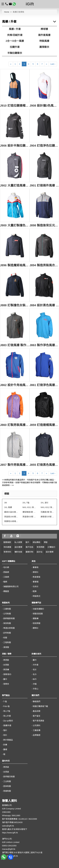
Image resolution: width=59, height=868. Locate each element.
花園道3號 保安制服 (48, 512)
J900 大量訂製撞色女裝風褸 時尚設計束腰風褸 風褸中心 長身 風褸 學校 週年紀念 (15, 225)
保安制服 (7, 623)
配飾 (35, 591)
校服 (5, 638)
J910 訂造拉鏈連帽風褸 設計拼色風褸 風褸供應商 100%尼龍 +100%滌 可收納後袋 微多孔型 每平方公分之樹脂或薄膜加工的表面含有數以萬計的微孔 (15, 105)
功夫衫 (35, 586)
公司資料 (36, 725)
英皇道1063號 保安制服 (11, 517)
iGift (30, 4)
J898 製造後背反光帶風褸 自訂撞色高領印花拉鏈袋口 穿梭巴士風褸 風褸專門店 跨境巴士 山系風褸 (44, 225)
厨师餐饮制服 (9, 776)
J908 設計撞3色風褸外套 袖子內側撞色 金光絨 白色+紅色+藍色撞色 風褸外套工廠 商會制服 (44, 105)
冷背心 (35, 689)
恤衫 (5, 730)
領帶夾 (6, 684)
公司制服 (7, 614)
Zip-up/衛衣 (8, 721)
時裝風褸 (44, 41)
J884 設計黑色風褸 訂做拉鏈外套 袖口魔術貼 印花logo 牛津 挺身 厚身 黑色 (44, 305)
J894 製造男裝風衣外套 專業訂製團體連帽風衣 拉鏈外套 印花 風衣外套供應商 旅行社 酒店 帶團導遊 (44, 265)
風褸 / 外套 (15, 29)
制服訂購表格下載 (40, 706)
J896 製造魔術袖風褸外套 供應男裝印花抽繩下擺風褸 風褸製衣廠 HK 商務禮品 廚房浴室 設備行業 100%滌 (15, 265)
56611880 (16, 815)
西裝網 (6, 572)
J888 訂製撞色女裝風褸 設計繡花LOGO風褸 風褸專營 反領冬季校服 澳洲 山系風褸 (15, 305)
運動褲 (35, 618)
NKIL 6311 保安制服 (29, 507)
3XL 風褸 (8, 507)
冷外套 (35, 665)
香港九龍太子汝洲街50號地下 (14, 829)
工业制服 (7, 781)
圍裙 (5, 749)
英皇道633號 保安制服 (29, 517)
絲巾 (35, 679)
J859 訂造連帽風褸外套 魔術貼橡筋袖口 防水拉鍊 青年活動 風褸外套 (44, 425)
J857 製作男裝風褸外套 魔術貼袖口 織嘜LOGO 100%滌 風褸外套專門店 (15, 464)
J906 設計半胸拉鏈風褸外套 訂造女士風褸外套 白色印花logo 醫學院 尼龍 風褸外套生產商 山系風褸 (15, 145)
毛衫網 (6, 567)
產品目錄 (36, 711)
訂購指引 (51, 547)
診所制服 (7, 633)
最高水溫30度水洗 (11, 512)
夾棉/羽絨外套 (14, 35)
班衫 (5, 735)
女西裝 (6, 665)
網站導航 (36, 542)
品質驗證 (36, 735)
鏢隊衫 (35, 628)
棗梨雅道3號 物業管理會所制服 (29, 512)
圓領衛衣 (44, 47)
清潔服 (6, 647)
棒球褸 (44, 29)
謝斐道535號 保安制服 (48, 517)
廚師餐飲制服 (9, 618)
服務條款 (7, 542)
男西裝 (6, 660)
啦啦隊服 (36, 623)
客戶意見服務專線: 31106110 (14, 819)
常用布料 (7, 552)
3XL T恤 (25, 503)
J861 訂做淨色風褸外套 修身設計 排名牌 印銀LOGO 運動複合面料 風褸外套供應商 (44, 385)
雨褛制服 (7, 791)
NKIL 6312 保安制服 (48, 507)
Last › (52, 64)
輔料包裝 (18, 552)
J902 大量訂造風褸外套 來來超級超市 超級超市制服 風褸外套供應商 (15, 185)
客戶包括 (29, 547)
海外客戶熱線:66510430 (12, 822)
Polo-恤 (6, 706)
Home (6, 12)
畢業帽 (35, 582)
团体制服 (7, 786)
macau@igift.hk (8, 849)
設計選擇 (18, 547)
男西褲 (6, 669)
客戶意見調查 (38, 721)
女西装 (6, 772)
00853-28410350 (9, 846)
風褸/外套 (7, 725)
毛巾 (35, 674)
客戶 (27, 542)
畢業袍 (35, 567)
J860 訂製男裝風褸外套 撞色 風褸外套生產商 (15, 425)
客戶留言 (36, 716)
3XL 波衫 (44, 503)
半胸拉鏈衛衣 (14, 53)
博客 (46, 542)
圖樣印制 (29, 552)
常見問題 (40, 547)
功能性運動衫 (38, 609)
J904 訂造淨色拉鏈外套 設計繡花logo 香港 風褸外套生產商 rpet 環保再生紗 (44, 145)
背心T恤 (6, 711)
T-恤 (5, 701)
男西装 (6, 767)
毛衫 (35, 669)
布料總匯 (7, 547)
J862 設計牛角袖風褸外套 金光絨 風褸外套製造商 (15, 385)
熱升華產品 (8, 740)
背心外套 (7, 716)
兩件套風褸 (44, 35)
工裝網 (6, 577)
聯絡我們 (36, 701)
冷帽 (35, 684)
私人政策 (18, 542)
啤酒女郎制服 (9, 628)
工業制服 (7, 609)
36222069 (32, 819)
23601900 (6, 812)
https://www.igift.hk (10, 833)
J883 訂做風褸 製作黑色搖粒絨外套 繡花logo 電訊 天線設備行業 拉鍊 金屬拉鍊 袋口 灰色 (15, 345)
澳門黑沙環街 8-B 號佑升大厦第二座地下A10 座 (22, 852)
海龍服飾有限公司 (11, 586)
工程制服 (7, 642)
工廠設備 (36, 730)
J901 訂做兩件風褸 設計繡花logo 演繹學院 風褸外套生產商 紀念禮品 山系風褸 (44, 185)
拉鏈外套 (15, 47)
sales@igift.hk (8, 826)
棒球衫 (35, 572)
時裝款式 (36, 596)
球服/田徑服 (38, 614)
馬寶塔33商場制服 (11, 521)
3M (5, 503)
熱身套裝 (36, 577)
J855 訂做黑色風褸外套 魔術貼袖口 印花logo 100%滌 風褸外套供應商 (44, 464)
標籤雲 (6, 591)
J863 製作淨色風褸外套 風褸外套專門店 (44, 345)
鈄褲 (5, 745)
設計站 (39, 552)
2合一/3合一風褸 (15, 41)
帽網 (5, 582)
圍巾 (5, 679)
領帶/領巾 (7, 674)
